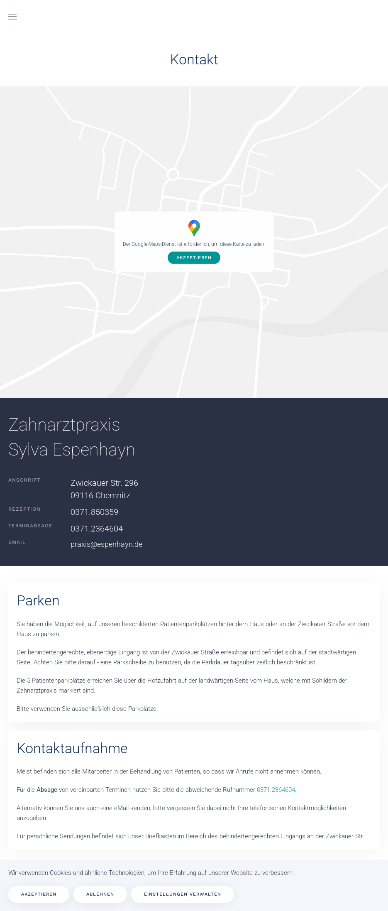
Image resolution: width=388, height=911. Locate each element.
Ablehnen (100, 894)
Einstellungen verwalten (182, 894)
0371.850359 (94, 512)
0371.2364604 (97, 529)
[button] (12, 16)
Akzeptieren (194, 257)
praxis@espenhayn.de (106, 544)
